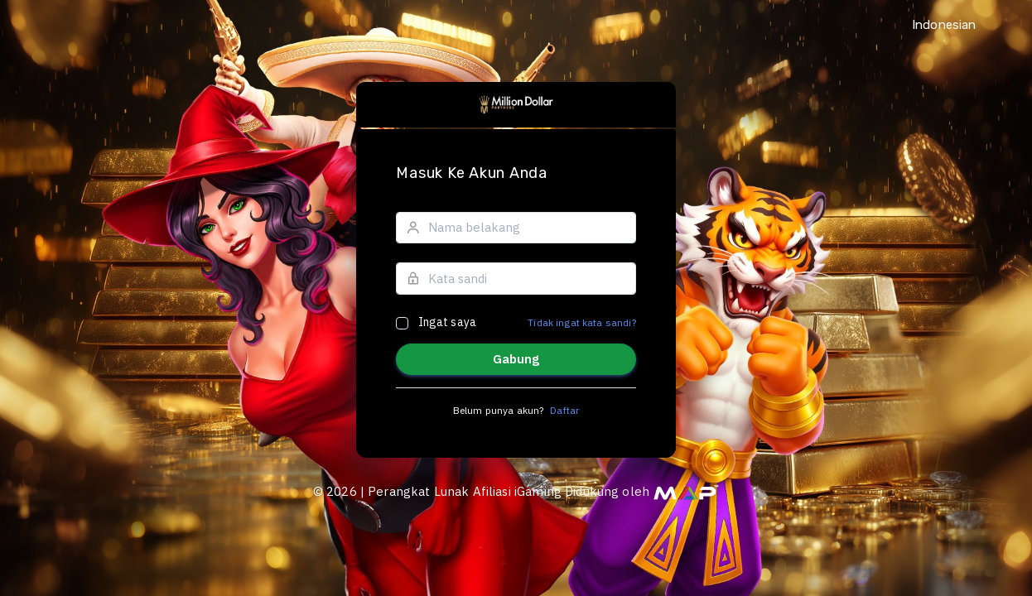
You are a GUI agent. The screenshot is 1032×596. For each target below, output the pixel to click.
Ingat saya (447, 322)
